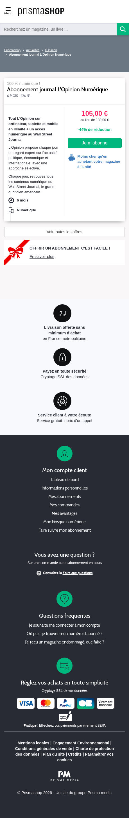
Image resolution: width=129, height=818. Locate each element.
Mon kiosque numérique (64, 522)
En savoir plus (42, 256)
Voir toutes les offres (64, 232)
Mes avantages (64, 514)
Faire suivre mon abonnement (65, 531)
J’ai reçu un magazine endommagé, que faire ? (64, 642)
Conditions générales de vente (43, 748)
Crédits (75, 754)
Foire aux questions (78, 573)
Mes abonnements (64, 497)
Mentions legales (33, 743)
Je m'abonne (94, 143)
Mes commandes (64, 505)
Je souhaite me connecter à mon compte (64, 626)
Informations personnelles (65, 488)
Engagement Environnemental (81, 743)
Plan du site (54, 754)
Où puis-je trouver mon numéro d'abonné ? (65, 634)
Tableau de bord (65, 480)
